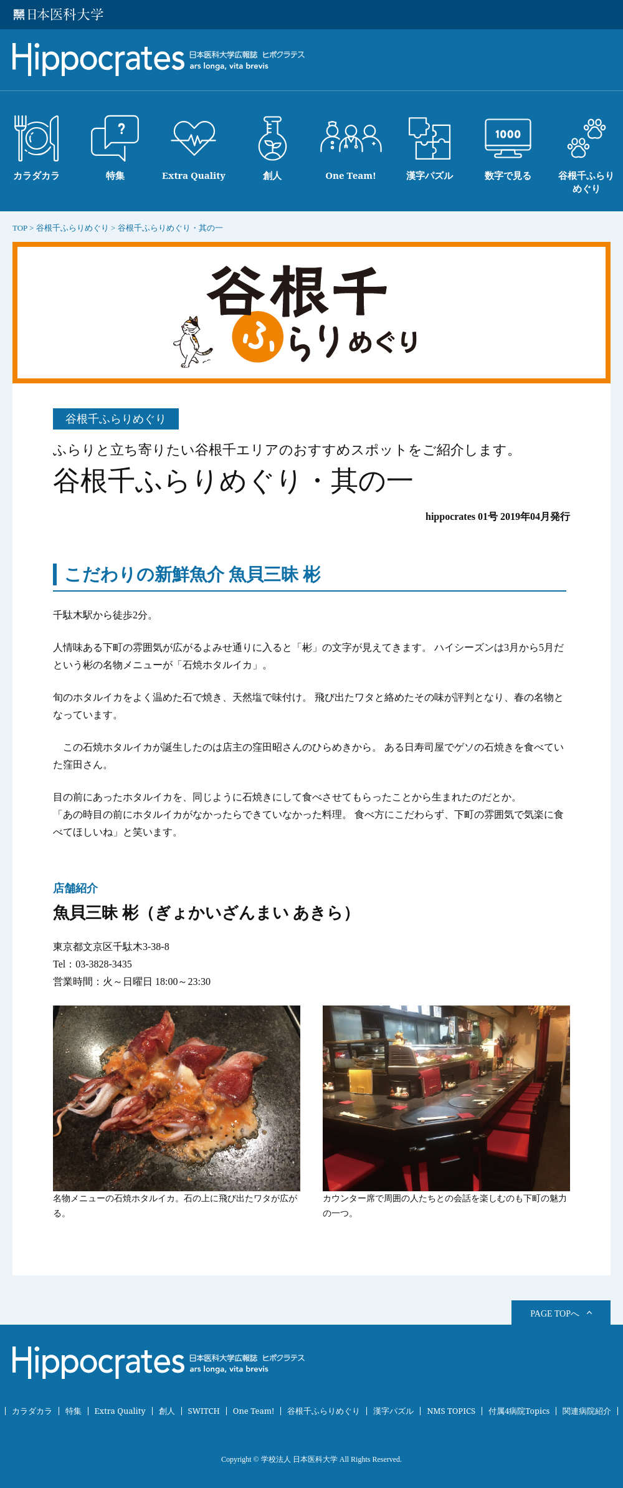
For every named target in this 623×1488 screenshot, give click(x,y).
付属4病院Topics (519, 1411)
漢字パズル (393, 1411)
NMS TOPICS (451, 1411)
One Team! (254, 1411)
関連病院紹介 (587, 1411)
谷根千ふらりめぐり (323, 1411)
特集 (73, 1411)
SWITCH (204, 1411)
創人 (167, 1411)
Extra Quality (120, 1411)
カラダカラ (32, 1411)
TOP (19, 228)
